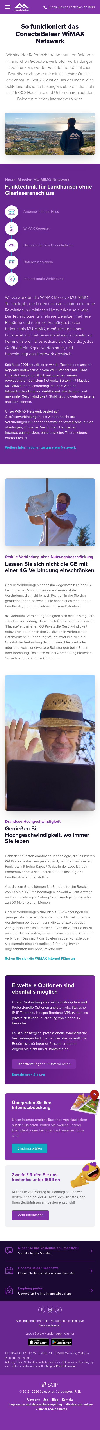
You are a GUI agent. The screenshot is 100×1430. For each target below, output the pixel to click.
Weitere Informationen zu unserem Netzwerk (40, 447)
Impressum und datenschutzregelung (35, 1404)
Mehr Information (30, 1215)
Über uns (33, 1400)
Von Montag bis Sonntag (46, 1250)
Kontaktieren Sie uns (28, 1075)
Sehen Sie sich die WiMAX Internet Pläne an (40, 958)
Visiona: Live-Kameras (51, 1409)
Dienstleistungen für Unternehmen (44, 1064)
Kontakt (67, 1400)
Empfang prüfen (29, 1148)
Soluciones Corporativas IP (58, 1391)
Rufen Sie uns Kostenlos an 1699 (69, 7)
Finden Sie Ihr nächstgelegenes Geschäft (46, 1270)
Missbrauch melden (79, 1404)
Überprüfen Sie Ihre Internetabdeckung (46, 1290)
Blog (55, 1400)
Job (45, 1400)
